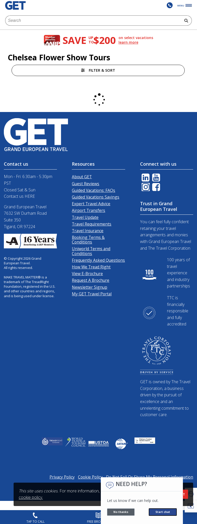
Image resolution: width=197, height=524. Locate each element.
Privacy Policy (62, 477)
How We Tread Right (91, 267)
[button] (191, 506)
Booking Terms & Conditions (88, 240)
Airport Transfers (88, 210)
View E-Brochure (87, 273)
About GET (82, 177)
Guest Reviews (85, 183)
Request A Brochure (90, 280)
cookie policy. (31, 497)
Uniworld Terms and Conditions (91, 251)
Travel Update (85, 217)
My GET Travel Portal (92, 294)
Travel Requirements (91, 224)
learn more (128, 42)
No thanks (120, 512)
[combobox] (93, 20)
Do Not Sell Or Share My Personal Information (149, 477)
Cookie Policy (90, 477)
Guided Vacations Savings (95, 197)
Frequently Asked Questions (98, 260)
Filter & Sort (98, 70)
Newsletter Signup (89, 287)
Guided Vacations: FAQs (93, 190)
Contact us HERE (19, 196)
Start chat (162, 512)
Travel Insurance (87, 230)
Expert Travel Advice (91, 204)
